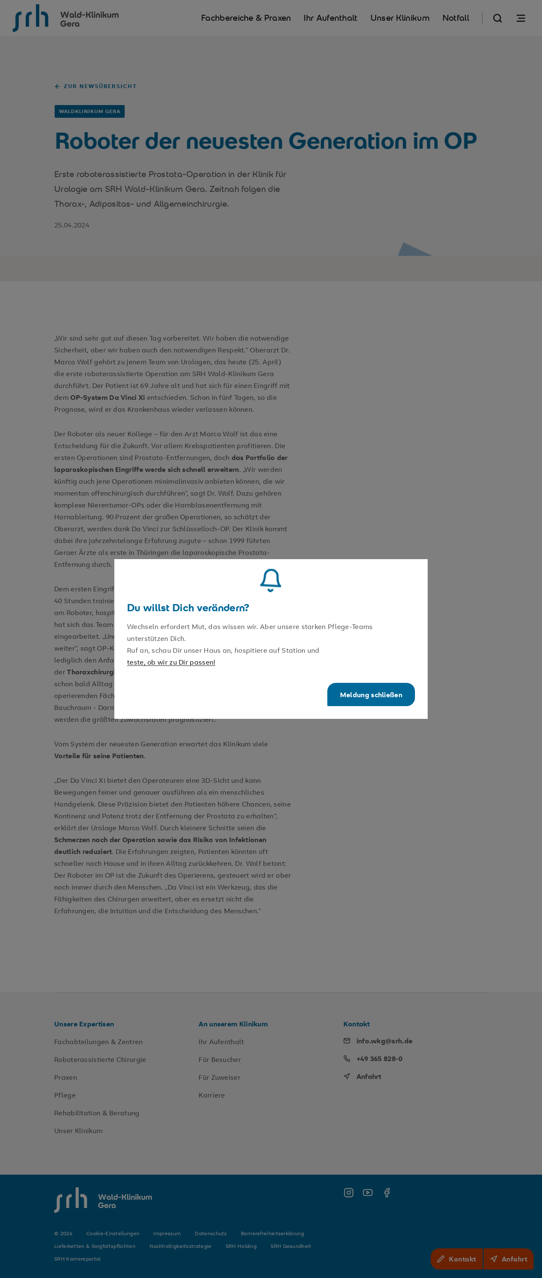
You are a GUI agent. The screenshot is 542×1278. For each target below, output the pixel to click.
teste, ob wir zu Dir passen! (171, 662)
